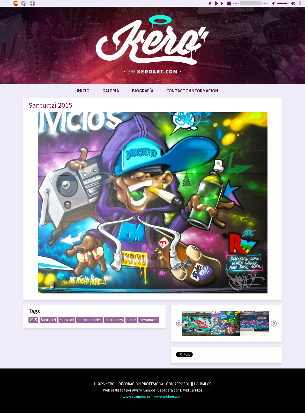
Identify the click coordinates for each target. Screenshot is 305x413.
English (24, 3)
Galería (110, 91)
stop (229, 3)
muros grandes (90, 319)
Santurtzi (48, 319)
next (222, 3)
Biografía (142, 91)
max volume (293, 3)
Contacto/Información (192, 91)
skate (131, 319)
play (216, 3)
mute (274, 3)
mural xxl (67, 319)
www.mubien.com (168, 396)
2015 (33, 319)
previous (210, 3)
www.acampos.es (137, 396)
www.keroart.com (152, 45)
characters (114, 319)
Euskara (32, 3)
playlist (300, 3)
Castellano (16, 3)
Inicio (83, 91)
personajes (149, 319)
